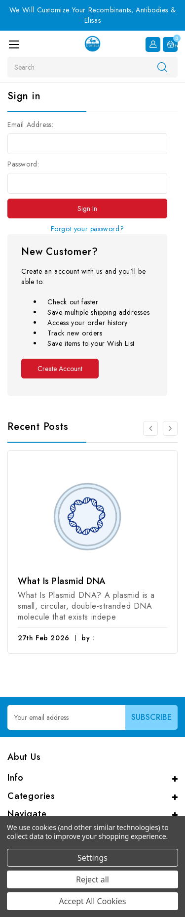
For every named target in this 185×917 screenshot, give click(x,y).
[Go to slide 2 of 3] (170, 428)
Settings (92, 857)
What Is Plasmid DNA (62, 581)
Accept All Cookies (92, 901)
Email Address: (30, 124)
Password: (23, 164)
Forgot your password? (87, 229)
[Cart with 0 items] (170, 44)
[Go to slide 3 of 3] (150, 428)
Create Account (59, 369)
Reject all (92, 879)
